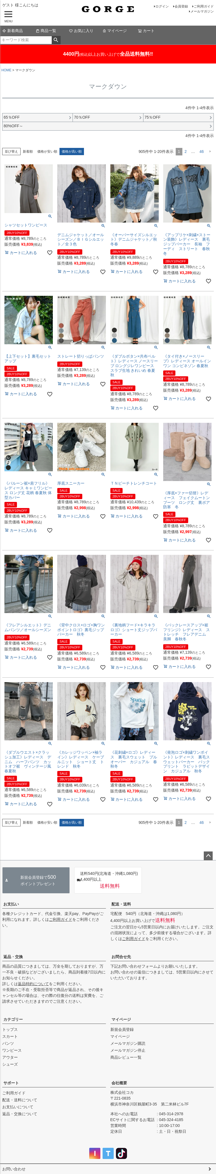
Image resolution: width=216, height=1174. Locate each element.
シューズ (10, 1064)
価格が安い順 (47, 151)
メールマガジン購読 (127, 1043)
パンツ (8, 1043)
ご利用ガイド (204, 6)
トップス (10, 1029)
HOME (6, 70)
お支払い (11, 904)
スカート (10, 1036)
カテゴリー (13, 1019)
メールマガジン (202, 11)
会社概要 (119, 1083)
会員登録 (181, 6)
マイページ (114, 30)
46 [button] (201, 151)
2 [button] (186, 151)
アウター (10, 1057)
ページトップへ (208, 855)
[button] (210, 152)
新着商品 (12, 30)
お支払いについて (17, 1107)
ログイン (162, 6)
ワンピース (12, 1050)
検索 (56, 40)
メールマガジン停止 (127, 1050)
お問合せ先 (121, 957)
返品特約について (33, 984)
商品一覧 (46, 30)
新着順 (28, 151)
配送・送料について (19, 1100)
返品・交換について (19, 1114)
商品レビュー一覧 (125, 1057)
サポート (11, 1083)
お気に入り (81, 30)
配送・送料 (121, 904)
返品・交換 (13, 957)
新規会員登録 (122, 1029)
